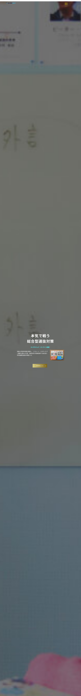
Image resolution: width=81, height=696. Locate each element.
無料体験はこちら (39, 365)
